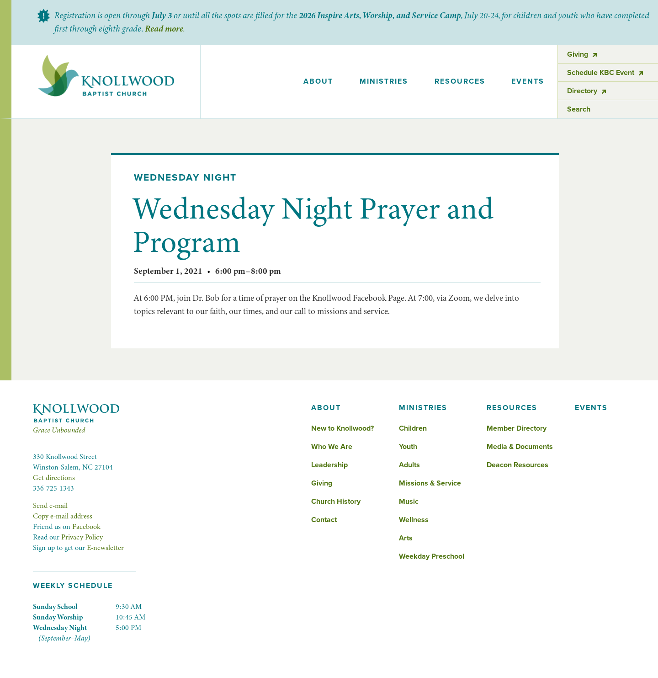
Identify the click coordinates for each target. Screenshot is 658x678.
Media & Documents (520, 446)
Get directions (54, 478)
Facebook (86, 527)
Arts (406, 538)
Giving (321, 483)
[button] (319, 81)
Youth (408, 446)
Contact (324, 519)
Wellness (414, 519)
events (527, 81)
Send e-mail (50, 506)
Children (413, 428)
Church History (336, 501)
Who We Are (331, 446)
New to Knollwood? (342, 428)
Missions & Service (430, 483)
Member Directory (517, 428)
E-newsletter (105, 548)
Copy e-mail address (62, 516)
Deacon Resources (517, 465)
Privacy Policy (82, 537)
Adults (409, 465)
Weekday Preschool (431, 556)
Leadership (329, 465)
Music (409, 501)
